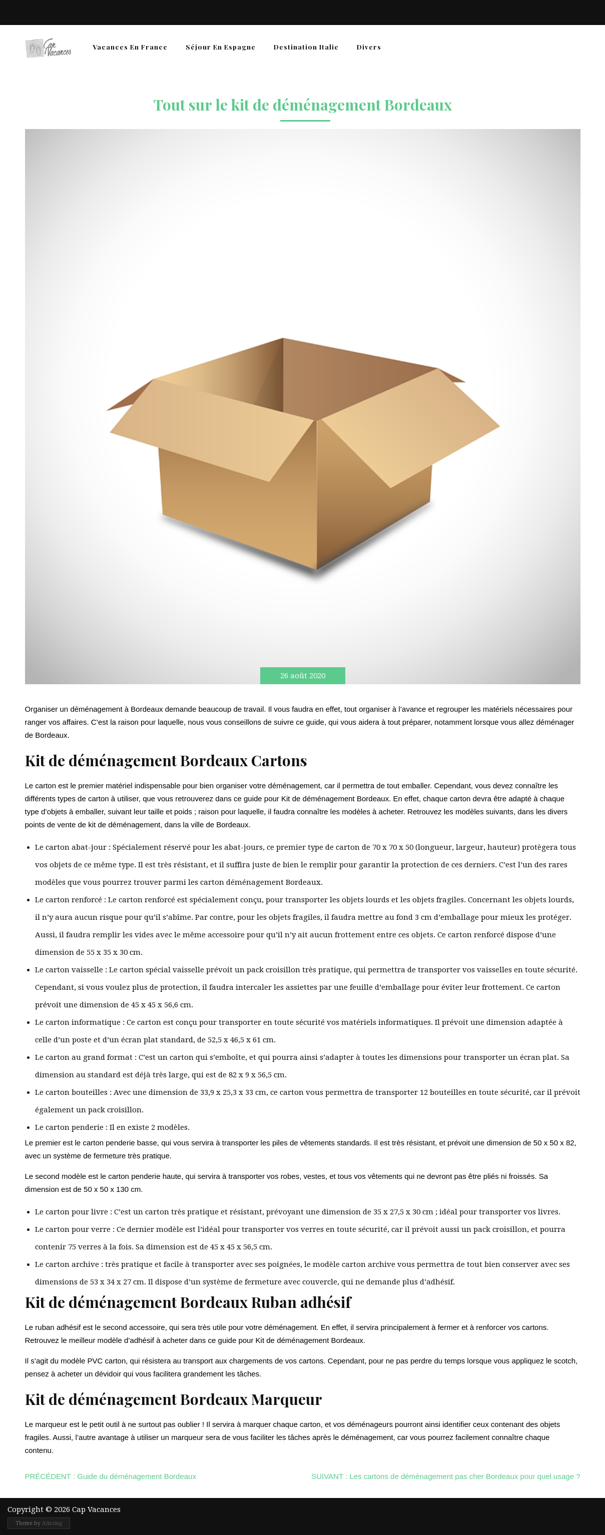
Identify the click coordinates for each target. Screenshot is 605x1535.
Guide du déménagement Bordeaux (110, 1476)
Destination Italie (306, 46)
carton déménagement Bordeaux (260, 882)
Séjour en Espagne (221, 46)
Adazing (52, 1523)
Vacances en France (130, 46)
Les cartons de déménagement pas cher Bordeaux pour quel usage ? (445, 1476)
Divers (369, 46)
